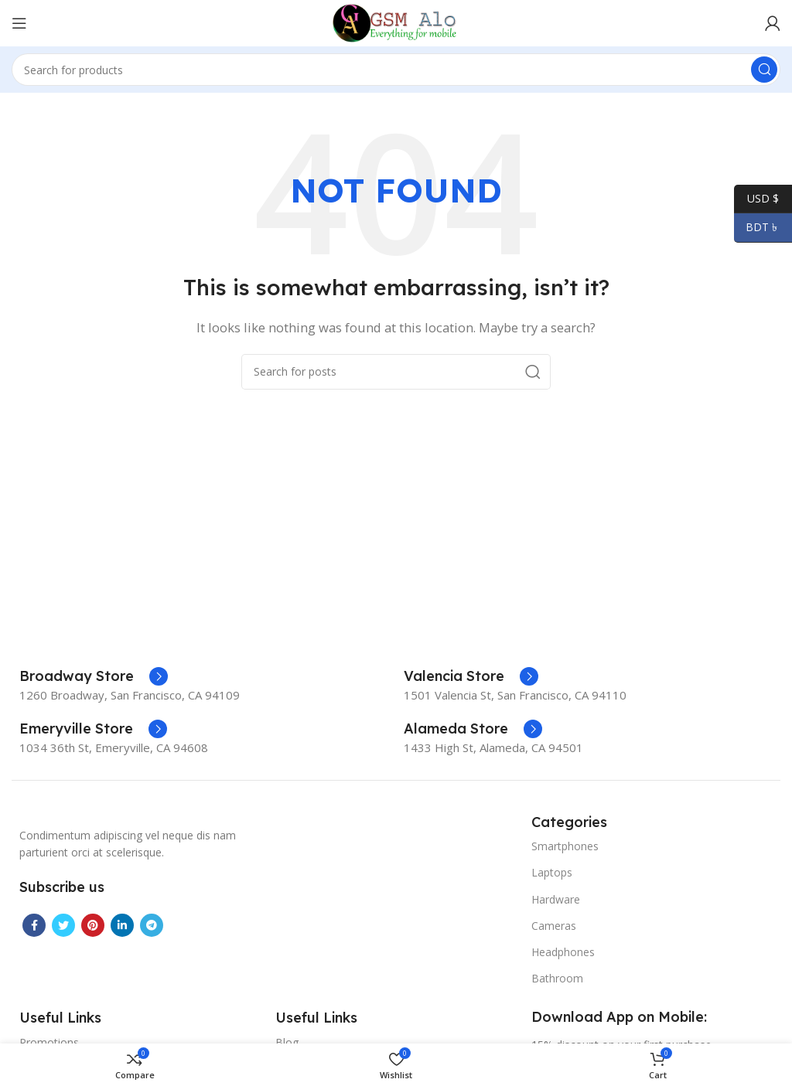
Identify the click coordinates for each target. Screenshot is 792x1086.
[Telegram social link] (151, 925)
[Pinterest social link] (92, 925)
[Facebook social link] (34, 925)
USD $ (756, 199)
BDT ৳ (757, 227)
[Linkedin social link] (122, 925)
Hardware (555, 899)
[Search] (396, 69)
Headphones (563, 952)
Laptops (551, 872)
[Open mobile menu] (19, 23)
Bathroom (557, 978)
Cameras (553, 925)
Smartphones (565, 846)
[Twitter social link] (63, 925)
